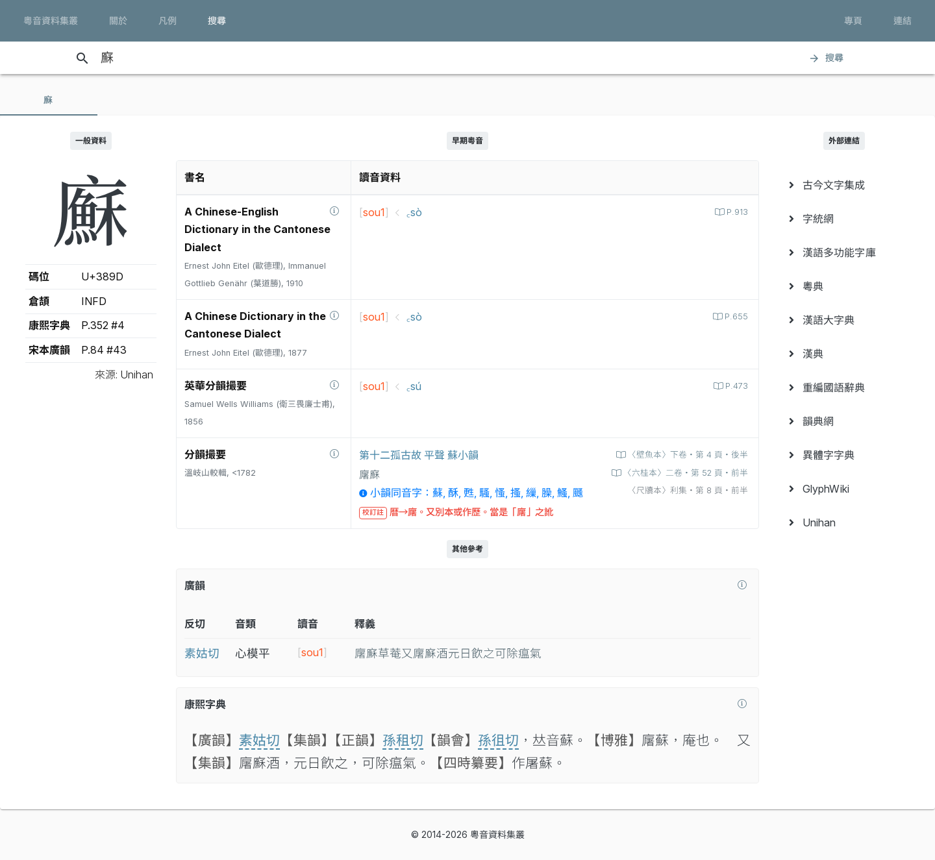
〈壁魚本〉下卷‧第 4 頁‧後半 (686, 455)
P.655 (735, 316)
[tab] (48, 100)
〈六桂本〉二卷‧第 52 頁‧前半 (684, 473)
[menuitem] (844, 185)
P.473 (735, 386)
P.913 (736, 212)
